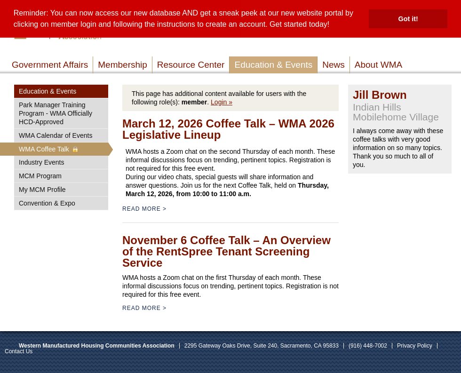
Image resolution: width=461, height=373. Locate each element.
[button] (333, 25)
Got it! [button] (408, 19)
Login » (221, 102)
